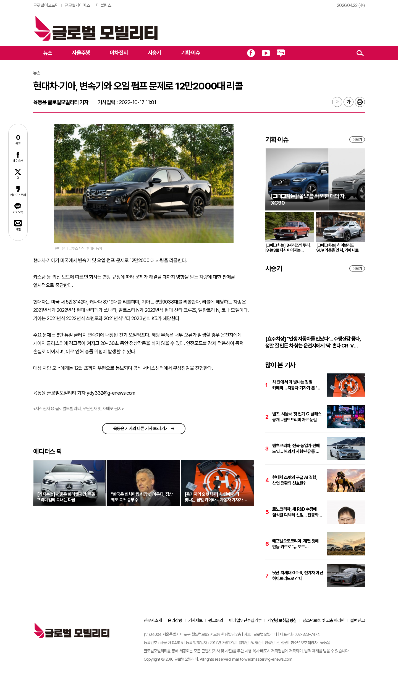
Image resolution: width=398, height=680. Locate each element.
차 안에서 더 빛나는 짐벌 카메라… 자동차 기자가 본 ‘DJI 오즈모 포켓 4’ (297, 385)
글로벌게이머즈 (77, 5)
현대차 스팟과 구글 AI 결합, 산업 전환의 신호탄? (294, 480)
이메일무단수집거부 (245, 620)
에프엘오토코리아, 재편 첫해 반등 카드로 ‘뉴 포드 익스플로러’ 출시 (295, 544)
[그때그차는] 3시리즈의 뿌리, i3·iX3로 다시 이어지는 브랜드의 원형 (287, 248)
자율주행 (81, 52)
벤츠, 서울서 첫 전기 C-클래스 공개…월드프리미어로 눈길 (297, 416)
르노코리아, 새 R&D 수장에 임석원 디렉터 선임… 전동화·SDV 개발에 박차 (295, 512)
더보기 (357, 139)
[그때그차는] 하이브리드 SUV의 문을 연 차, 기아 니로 (337, 248)
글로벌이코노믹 (46, 5)
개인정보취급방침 (282, 620)
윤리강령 (175, 620)
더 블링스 (103, 5)
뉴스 (47, 52)
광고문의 (215, 620)
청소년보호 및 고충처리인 (324, 620)
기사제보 (195, 620)
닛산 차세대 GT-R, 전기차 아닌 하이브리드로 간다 (297, 575)
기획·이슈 (190, 52)
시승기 (154, 52)
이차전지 (119, 52)
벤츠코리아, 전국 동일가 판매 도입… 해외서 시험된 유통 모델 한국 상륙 (297, 448)
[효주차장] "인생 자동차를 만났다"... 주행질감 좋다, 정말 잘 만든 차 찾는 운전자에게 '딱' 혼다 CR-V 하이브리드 (312, 342)
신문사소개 (153, 620)
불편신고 (357, 620)
